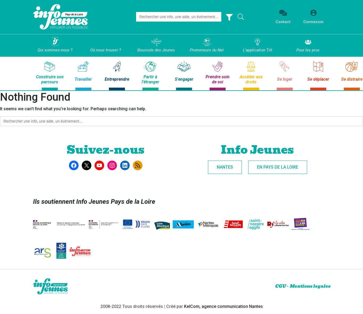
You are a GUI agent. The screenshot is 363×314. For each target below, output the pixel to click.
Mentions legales (309, 286)
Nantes (225, 167)
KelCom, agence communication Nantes (223, 306)
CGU (280, 286)
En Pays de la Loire (277, 167)
